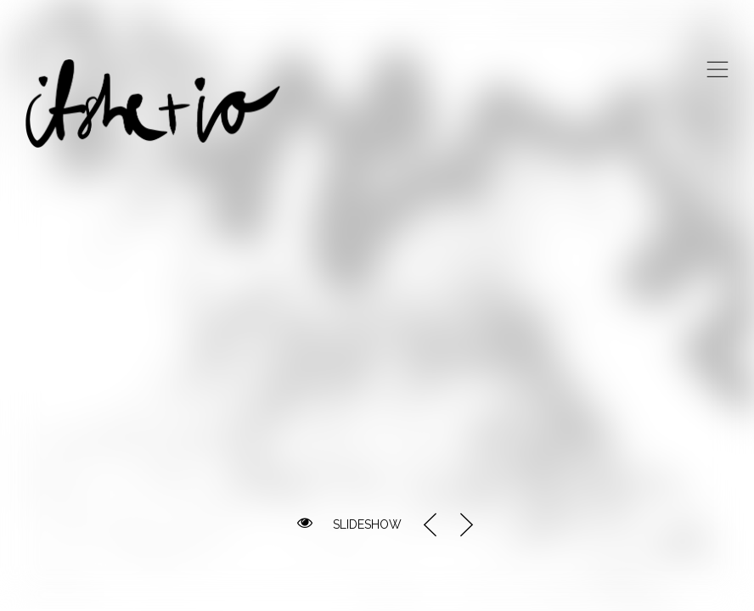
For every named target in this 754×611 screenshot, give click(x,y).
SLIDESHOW (367, 524)
